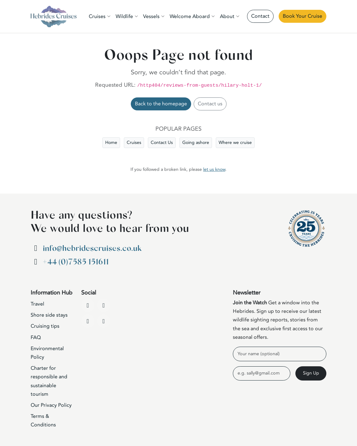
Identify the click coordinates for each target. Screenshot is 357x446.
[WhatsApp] (103, 321)
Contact (260, 16)
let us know (214, 169)
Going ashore (195, 142)
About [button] (227, 16)
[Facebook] (87, 305)
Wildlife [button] (124, 16)
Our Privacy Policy (51, 405)
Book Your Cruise (302, 16)
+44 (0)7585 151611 (76, 262)
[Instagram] (87, 321)
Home (111, 142)
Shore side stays (49, 315)
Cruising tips (45, 326)
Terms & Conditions (43, 420)
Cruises (134, 142)
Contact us (210, 103)
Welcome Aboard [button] (190, 16)
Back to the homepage (161, 103)
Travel (37, 303)
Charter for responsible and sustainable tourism (49, 381)
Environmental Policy (47, 353)
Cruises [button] (97, 16)
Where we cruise (235, 142)
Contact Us (162, 142)
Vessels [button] (151, 16)
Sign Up (311, 373)
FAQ (36, 337)
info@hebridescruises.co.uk (92, 248)
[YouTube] (103, 305)
